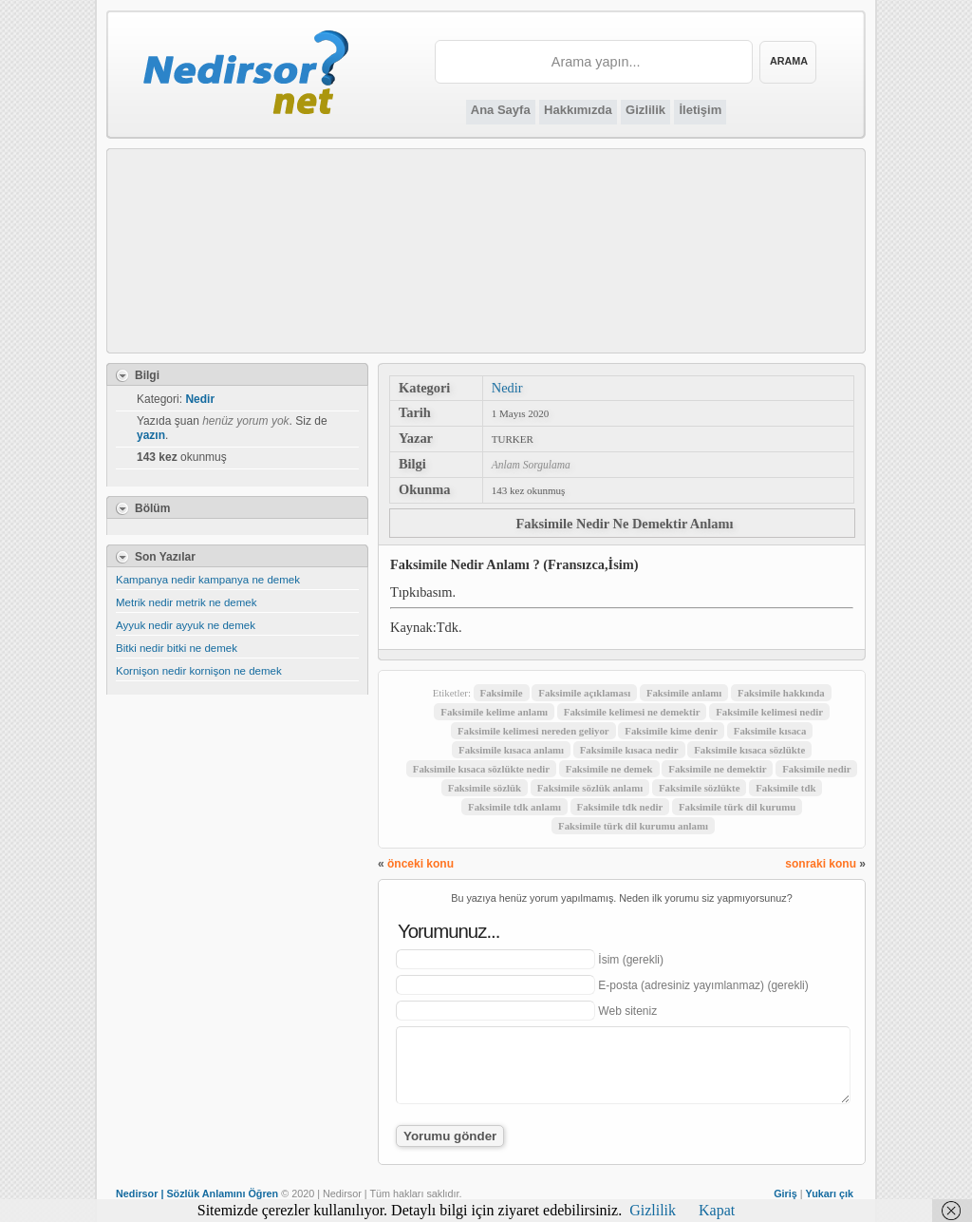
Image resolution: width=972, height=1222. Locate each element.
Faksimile (501, 692)
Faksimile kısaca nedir (629, 749)
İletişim (700, 110)
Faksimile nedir (816, 768)
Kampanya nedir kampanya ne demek (208, 579)
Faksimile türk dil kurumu (737, 806)
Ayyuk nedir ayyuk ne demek (185, 625)
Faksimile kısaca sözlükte (749, 749)
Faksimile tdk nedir (620, 806)
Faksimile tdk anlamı (514, 806)
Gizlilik (645, 110)
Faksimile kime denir (671, 730)
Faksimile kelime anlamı (494, 711)
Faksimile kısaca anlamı (511, 749)
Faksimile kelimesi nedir (769, 711)
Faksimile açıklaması (584, 692)
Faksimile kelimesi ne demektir (632, 711)
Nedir (507, 387)
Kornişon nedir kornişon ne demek (199, 671)
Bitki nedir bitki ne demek (176, 648)
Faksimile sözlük (484, 787)
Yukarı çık (829, 1193)
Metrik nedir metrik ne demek (186, 602)
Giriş (785, 1193)
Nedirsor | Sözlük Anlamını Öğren (197, 1193)
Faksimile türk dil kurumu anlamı (633, 825)
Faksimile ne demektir (717, 768)
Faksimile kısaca (770, 730)
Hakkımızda (578, 110)
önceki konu (420, 863)
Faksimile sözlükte (699, 787)
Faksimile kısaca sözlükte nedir (481, 768)
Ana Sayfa (501, 110)
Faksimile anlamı (683, 692)
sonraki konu (820, 863)
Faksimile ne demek (609, 768)
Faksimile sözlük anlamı (590, 787)
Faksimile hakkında (781, 692)
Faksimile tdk (785, 787)
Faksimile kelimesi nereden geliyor (533, 730)
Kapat (717, 1210)
